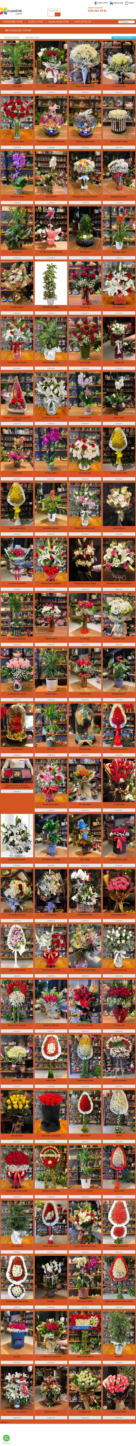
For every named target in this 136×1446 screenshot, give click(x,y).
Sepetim (129, 3)
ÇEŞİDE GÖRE (35, 22)
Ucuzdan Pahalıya (11, 37)
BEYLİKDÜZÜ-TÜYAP (18, 30)
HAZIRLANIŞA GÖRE (58, 22)
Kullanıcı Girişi (101, 3)
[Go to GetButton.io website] (6, 1443)
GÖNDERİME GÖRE (13, 22)
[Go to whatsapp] (6, 1438)
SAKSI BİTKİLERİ (82, 22)
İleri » (7, 1422)
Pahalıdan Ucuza (31, 37)
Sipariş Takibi (116, 3)
